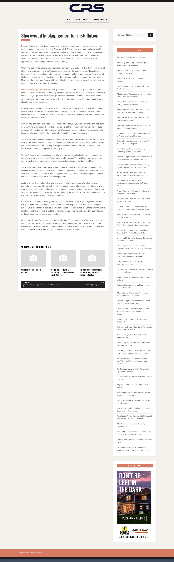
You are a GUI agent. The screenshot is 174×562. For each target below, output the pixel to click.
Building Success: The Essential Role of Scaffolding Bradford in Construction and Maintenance (132, 361)
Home (69, 19)
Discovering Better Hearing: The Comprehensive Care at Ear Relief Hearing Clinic (133, 183)
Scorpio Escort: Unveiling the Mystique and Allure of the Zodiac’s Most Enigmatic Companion (133, 311)
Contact (87, 19)
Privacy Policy (100, 19)
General (26, 40)
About (77, 19)
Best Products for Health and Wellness (131, 57)
